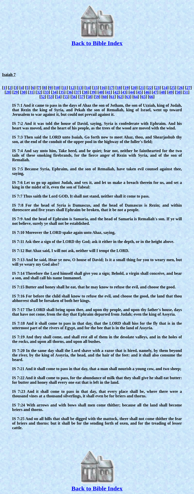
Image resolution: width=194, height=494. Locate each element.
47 (155, 92)
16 (103, 88)
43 (124, 92)
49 (170, 92)
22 (150, 88)
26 (181, 88)
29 (16, 92)
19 (127, 88)
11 (64, 88)
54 (58, 97)
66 (151, 97)
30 (23, 92)
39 (93, 92)
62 (120, 97)
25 (173, 88)
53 (50, 97)
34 (54, 92)
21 (142, 88)
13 (80, 88)
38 (85, 92)
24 (165, 88)
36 (70, 92)
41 (109, 92)
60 (105, 97)
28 (8, 92)
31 (31, 92)
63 (128, 97)
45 (140, 92)
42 (116, 92)
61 (112, 97)
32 (39, 92)
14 (88, 88)
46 (147, 92)
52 (43, 97)
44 (132, 92)
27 (188, 88)
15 (95, 88)
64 (136, 97)
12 (72, 88)
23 (157, 88)
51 (186, 92)
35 (62, 92)
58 (89, 97)
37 (78, 92)
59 (97, 97)
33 (47, 92)
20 (134, 88)
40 (101, 92)
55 (66, 97)
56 (74, 97)
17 (111, 88)
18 (119, 88)
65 (143, 97)
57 (82, 97)
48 (163, 92)
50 (178, 92)
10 (57, 88)
